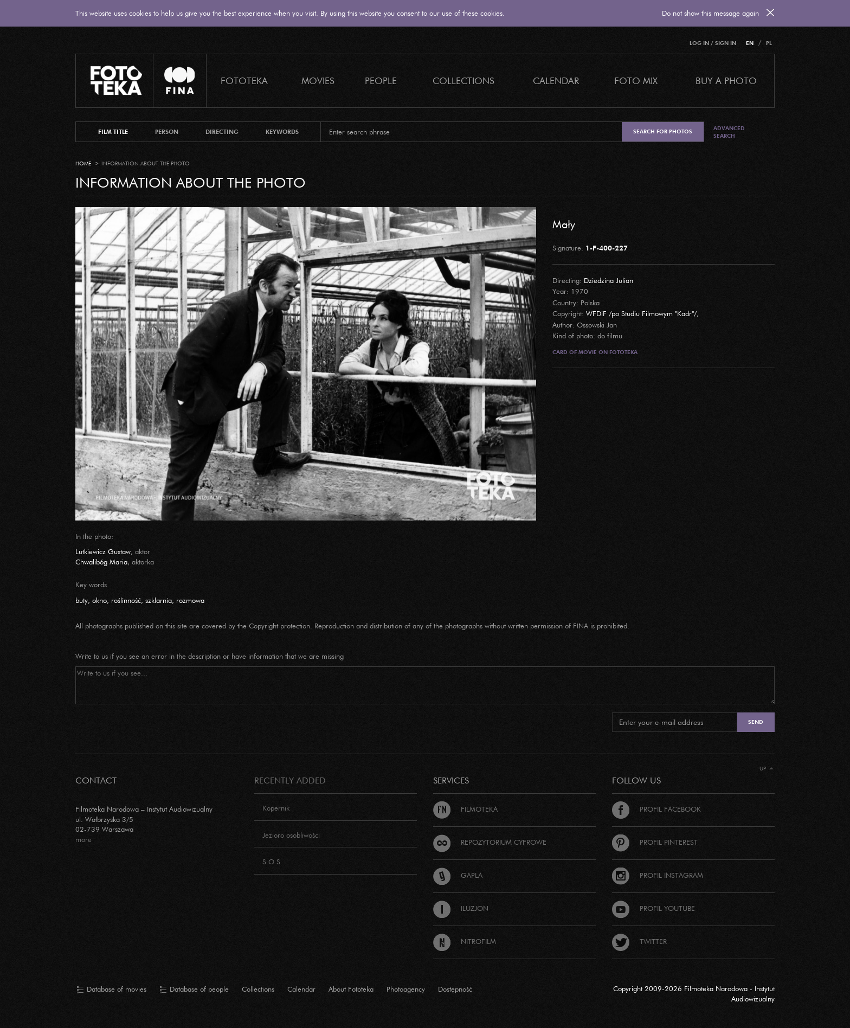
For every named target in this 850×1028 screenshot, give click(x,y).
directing (222, 132)
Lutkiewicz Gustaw (103, 551)
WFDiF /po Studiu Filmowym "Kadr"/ (641, 313)
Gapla (457, 875)
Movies (317, 80)
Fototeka (244, 80)
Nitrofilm (464, 941)
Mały (563, 224)
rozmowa (190, 600)
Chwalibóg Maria (101, 561)
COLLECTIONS (463, 80)
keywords (282, 132)
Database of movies (111, 989)
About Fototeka (351, 989)
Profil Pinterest (655, 842)
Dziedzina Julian (608, 280)
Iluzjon (460, 908)
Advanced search (729, 132)
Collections (258, 989)
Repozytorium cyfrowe (489, 842)
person (166, 132)
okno (99, 600)
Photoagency (406, 989)
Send (755, 721)
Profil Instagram (657, 875)
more (83, 839)
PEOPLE (381, 80)
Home (83, 163)
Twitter (639, 941)
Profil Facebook (656, 809)
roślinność (126, 600)
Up (766, 768)
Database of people (194, 989)
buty (81, 600)
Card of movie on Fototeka (595, 352)
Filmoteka (465, 809)
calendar (556, 80)
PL (769, 43)
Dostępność (455, 989)
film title (113, 132)
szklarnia (158, 600)
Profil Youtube (653, 908)
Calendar (301, 989)
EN (750, 43)
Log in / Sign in (713, 43)
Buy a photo (726, 80)
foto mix (636, 80)
